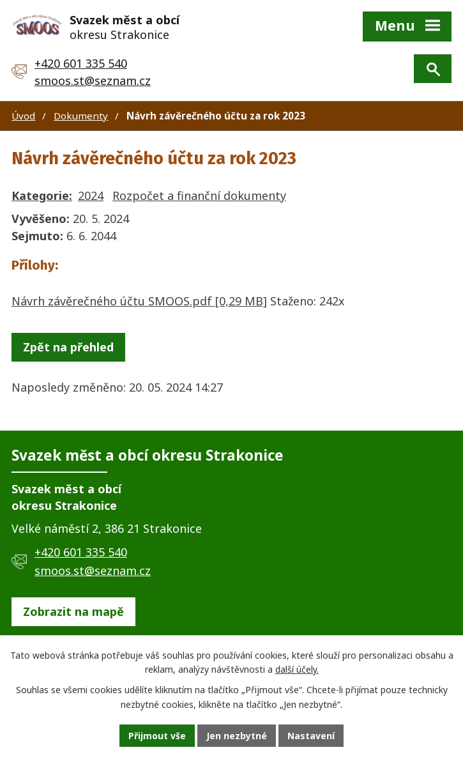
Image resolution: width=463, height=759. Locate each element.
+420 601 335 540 (80, 63)
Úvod (23, 115)
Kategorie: (41, 195)
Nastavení (311, 736)
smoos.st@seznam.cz (92, 80)
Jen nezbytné (236, 736)
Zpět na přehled (68, 347)
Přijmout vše (157, 736)
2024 (90, 195)
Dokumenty (81, 115)
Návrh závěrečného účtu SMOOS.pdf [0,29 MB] (139, 301)
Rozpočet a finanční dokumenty (199, 195)
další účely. (297, 670)
